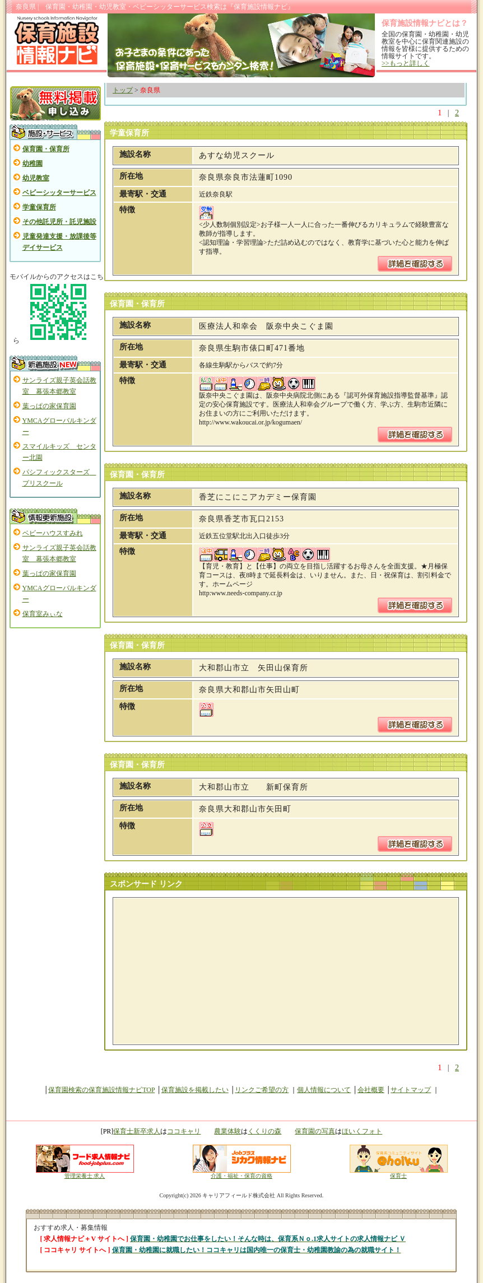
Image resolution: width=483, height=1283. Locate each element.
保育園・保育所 (45, 149)
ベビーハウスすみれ (52, 533)
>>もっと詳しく (406, 63)
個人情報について (324, 1090)
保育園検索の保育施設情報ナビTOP (101, 1090)
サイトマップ (411, 1090)
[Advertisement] (197, 971)
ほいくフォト (362, 1131)
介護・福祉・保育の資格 (242, 1173)
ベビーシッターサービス (59, 193)
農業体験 (227, 1131)
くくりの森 (264, 1131)
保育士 (399, 1173)
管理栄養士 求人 (84, 1176)
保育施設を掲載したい (195, 1090)
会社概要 (370, 1090)
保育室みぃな (42, 614)
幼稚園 (32, 163)
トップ (123, 90)
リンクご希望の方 (262, 1090)
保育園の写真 (315, 1131)
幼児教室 (35, 178)
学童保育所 (39, 207)
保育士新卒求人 (136, 1131)
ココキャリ (184, 1131)
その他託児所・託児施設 (59, 222)
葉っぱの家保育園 (49, 406)
